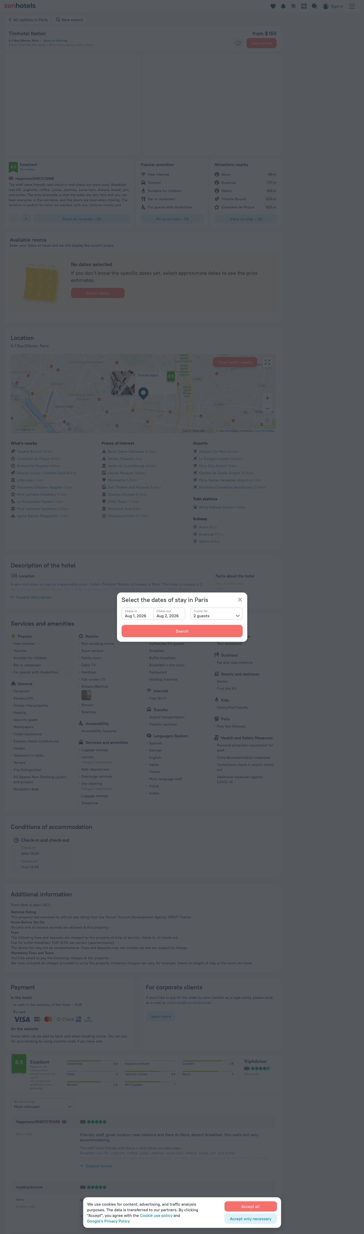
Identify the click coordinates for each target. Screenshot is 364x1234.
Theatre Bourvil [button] (29, 367)
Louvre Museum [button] (121, 388)
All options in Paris (30, 19)
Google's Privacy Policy (108, 1221)
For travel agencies (315, 1123)
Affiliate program (313, 1138)
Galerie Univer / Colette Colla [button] (41, 388)
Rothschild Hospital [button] (33, 381)
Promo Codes (256, 1161)
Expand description (31, 512)
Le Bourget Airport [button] (214, 374)
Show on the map (55, 40)
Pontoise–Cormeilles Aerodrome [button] (225, 403)
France (37, 1084)
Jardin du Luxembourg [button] (126, 381)
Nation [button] (204, 457)
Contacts (213, 1123)
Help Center (255, 1115)
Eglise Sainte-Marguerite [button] (37, 431)
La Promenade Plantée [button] (35, 417)
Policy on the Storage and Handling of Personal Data (47, 1212)
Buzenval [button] (206, 450)
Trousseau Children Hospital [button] (40, 403)
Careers (212, 1130)
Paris (55, 1084)
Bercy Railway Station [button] (216, 423)
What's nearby (24, 358)
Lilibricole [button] (25, 396)
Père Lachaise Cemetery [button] (36, 410)
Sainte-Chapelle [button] (121, 374)
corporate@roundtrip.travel (189, 918)
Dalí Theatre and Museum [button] (128, 403)
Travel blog (254, 1130)
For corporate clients (317, 1130)
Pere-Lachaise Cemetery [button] (37, 424)
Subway (200, 434)
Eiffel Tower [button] (117, 417)
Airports (200, 358)
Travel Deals (255, 1153)
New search (72, 19)
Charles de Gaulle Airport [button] (219, 388)
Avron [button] (203, 443)
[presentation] (43, 1020)
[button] (60, 104)
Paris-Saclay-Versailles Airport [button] (224, 396)
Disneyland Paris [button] (121, 431)
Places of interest (118, 358)
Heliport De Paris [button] (213, 367)
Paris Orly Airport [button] (213, 381)
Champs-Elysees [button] (121, 410)
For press (213, 1138)
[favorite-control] (238, 43)
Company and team (221, 1115)
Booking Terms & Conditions (268, 1146)
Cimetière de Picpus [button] (33, 374)
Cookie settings (258, 1138)
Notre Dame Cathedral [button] (126, 367)
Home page (14, 1084)
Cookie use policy (156, 1215)
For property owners (316, 1115)
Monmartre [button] (116, 396)
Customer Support (260, 1123)
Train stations (205, 414)
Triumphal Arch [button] (120, 424)
